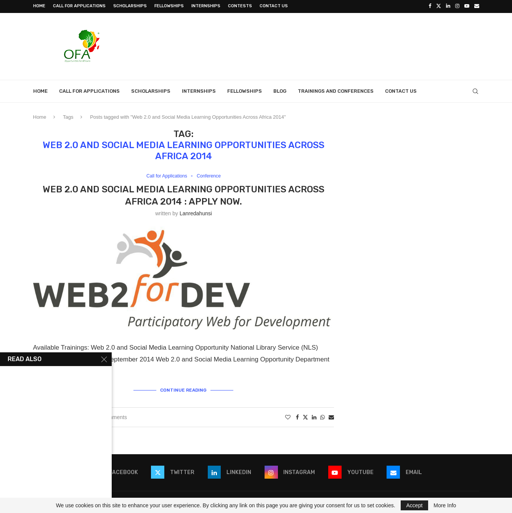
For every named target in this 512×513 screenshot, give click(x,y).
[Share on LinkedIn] (314, 416)
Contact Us (274, 5)
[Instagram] (457, 6)
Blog (279, 90)
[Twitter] (438, 6)
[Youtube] (466, 6)
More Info (444, 505)
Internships (205, 5)
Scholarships (130, 5)
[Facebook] (430, 6)
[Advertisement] (340, 44)
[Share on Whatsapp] (322, 416)
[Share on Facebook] (297, 416)
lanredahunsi (196, 213)
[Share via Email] (331, 416)
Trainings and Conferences (336, 90)
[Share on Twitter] (305, 416)
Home (39, 5)
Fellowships (169, 5)
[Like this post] (288, 416)
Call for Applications (79, 5)
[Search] (475, 90)
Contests (240, 5)
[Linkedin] (448, 6)
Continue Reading (183, 389)
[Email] (476, 6)
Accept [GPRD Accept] (414, 505)
